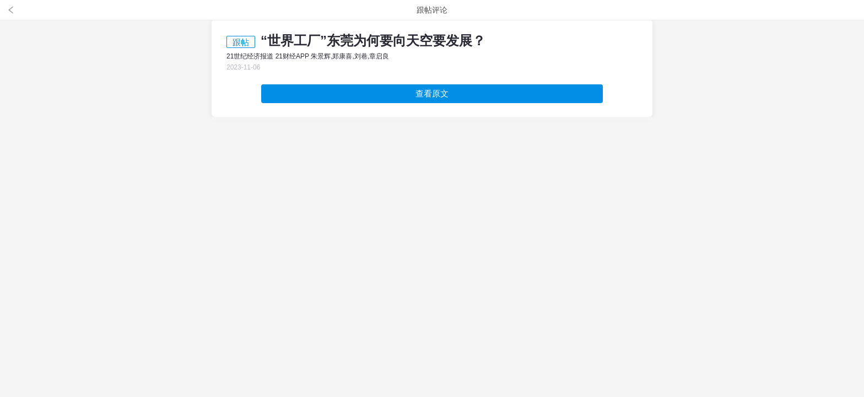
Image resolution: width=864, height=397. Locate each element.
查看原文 (432, 93)
